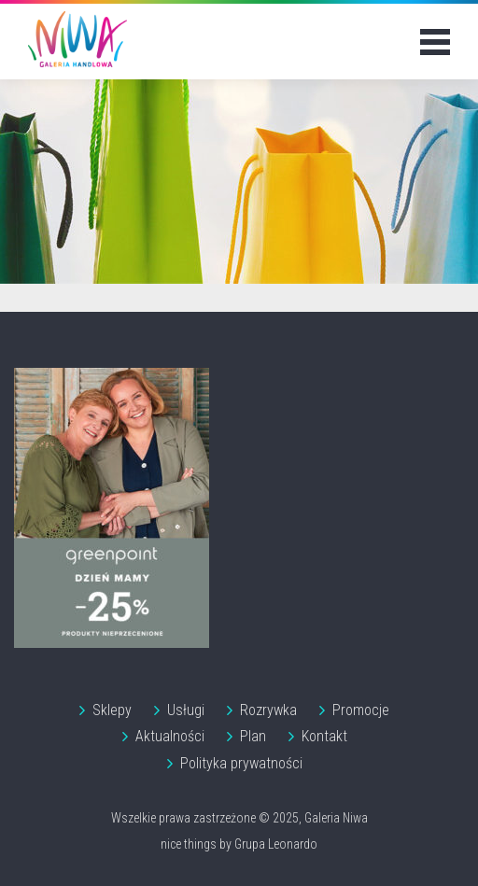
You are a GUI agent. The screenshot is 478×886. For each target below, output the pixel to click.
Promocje (360, 710)
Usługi (185, 710)
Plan (253, 736)
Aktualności (169, 736)
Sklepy (112, 710)
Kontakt (324, 736)
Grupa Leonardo (275, 844)
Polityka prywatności (241, 763)
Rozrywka (268, 710)
